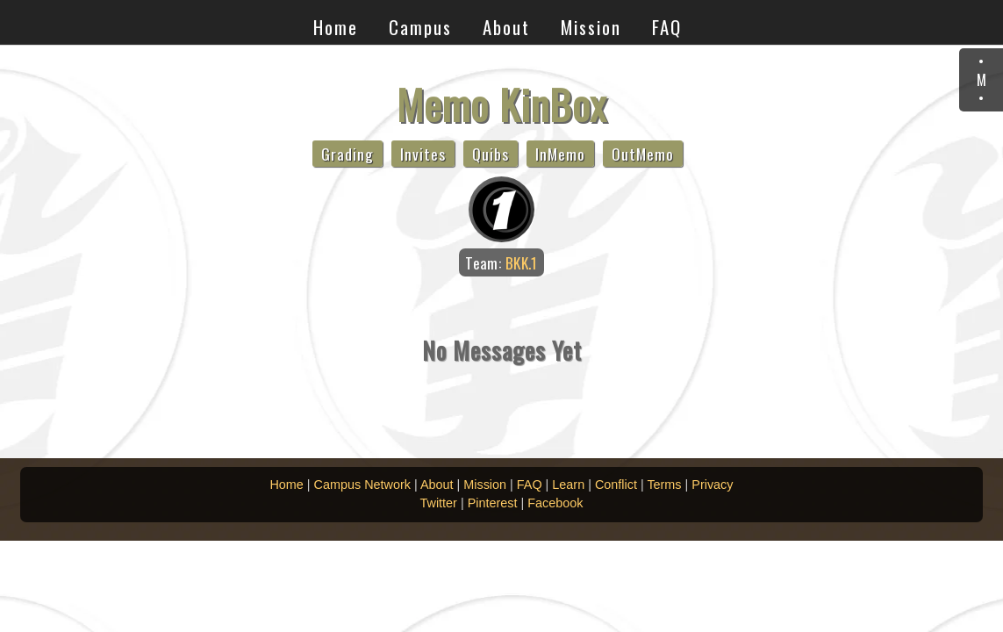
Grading (347, 153)
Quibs (490, 153)
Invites (423, 153)
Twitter (438, 503)
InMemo (560, 153)
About (506, 26)
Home (335, 26)
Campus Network (362, 485)
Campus (420, 26)
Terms (664, 485)
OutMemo (643, 153)
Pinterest (493, 503)
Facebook (555, 503)
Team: (501, 262)
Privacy (712, 485)
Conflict (616, 485)
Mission (591, 26)
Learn (568, 485)
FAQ (667, 26)
